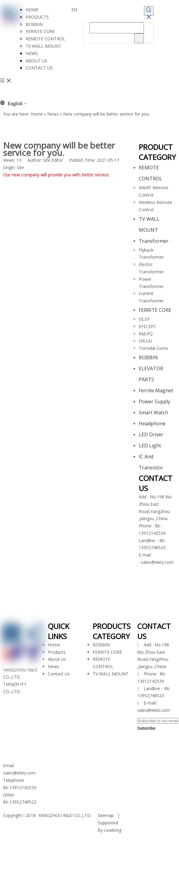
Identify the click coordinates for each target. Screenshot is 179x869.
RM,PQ (146, 334)
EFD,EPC (147, 326)
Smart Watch (153, 412)
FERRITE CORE (40, 31)
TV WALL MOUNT (43, 46)
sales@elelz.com (157, 562)
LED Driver (151, 434)
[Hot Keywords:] (149, 11)
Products (57, 652)
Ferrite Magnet (156, 390)
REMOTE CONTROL (45, 39)
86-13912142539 (19, 787)
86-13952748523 (19, 802)
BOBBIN (34, 24)
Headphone (152, 423)
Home (54, 645)
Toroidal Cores (153, 348)
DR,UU (145, 341)
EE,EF (144, 319)
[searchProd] (116, 27)
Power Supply (154, 401)
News (53, 666)
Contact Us (59, 674)
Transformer (154, 241)
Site (20, 167)
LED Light (150, 445)
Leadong (112, 830)
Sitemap (106, 815)
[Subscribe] (146, 728)
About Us (57, 659)
